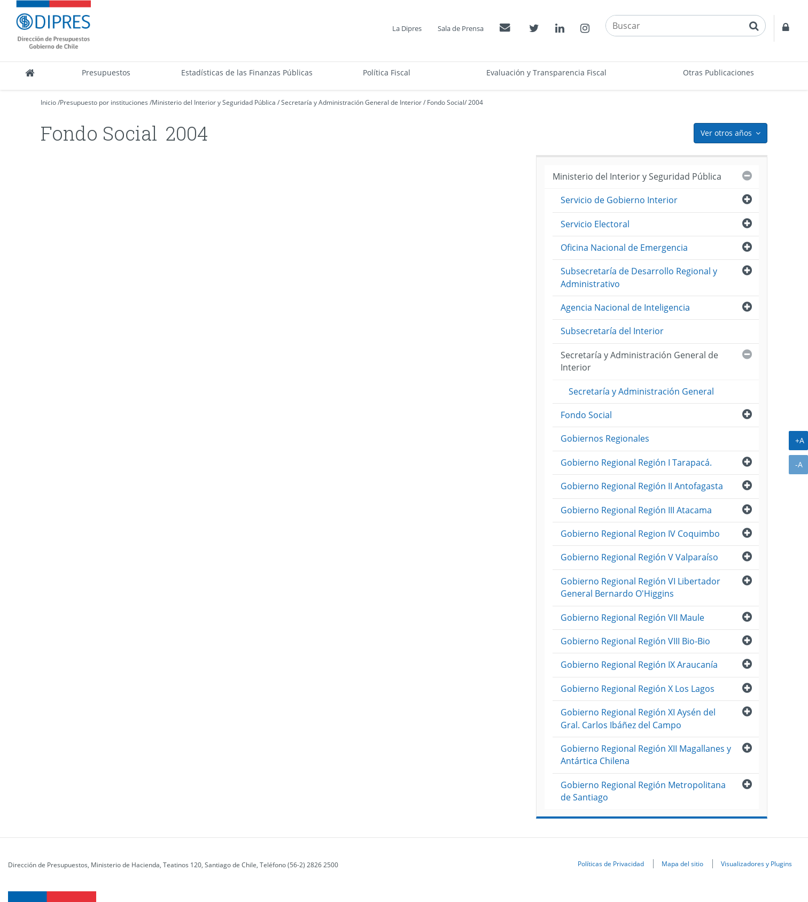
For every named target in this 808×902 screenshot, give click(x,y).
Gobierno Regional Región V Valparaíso (639, 557)
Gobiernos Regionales (605, 438)
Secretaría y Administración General (641, 391)
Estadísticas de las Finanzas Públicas (247, 72)
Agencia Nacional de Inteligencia (625, 307)
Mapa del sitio (682, 863)
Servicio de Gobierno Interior (619, 200)
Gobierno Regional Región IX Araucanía (639, 664)
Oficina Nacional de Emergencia (624, 247)
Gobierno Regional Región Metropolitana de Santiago (643, 791)
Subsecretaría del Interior (612, 331)
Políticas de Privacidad (611, 863)
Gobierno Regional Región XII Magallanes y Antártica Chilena (646, 755)
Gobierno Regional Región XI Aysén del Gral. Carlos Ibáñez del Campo (638, 718)
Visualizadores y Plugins (756, 863)
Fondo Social (445, 102)
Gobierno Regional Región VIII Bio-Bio (635, 641)
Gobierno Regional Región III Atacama (636, 510)
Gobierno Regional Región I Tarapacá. (636, 462)
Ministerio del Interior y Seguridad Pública (214, 102)
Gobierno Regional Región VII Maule (632, 617)
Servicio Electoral (595, 224)
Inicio (48, 102)
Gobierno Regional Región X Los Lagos (637, 689)
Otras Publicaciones (718, 72)
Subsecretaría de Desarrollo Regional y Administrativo (639, 277)
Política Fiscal (386, 72)
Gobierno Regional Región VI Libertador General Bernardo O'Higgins (640, 587)
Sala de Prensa (461, 28)
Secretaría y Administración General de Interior (351, 102)
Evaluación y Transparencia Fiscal (546, 72)
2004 (475, 102)
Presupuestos (106, 72)
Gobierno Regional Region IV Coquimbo (640, 533)
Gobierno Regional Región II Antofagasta (642, 486)
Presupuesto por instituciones (104, 102)
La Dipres (407, 28)
